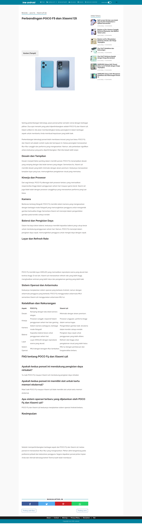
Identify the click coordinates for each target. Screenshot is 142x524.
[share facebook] (30, 504)
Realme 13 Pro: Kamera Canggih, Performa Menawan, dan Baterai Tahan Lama (108, 31)
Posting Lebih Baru (29, 511)
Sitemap (64, 518)
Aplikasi (72, 2)
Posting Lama (82, 511)
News (80, 2)
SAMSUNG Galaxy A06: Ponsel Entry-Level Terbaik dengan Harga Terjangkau (108, 66)
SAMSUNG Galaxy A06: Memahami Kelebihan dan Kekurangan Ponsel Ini (108, 75)
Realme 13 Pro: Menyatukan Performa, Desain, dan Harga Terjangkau (106, 40)
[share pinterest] (63, 504)
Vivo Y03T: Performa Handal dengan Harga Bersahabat (106, 57)
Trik (42, 2)
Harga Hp (51, 2)
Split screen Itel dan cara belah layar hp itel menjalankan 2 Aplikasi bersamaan (107, 21)
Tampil (32, 53)
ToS (95, 518)
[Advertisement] (55, 36)
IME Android (75, 522)
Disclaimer (87, 518)
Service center (91, 2)
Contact (55, 518)
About (47, 518)
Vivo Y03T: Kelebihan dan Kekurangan (105, 49)
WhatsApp (62, 2)
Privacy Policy (75, 518)
